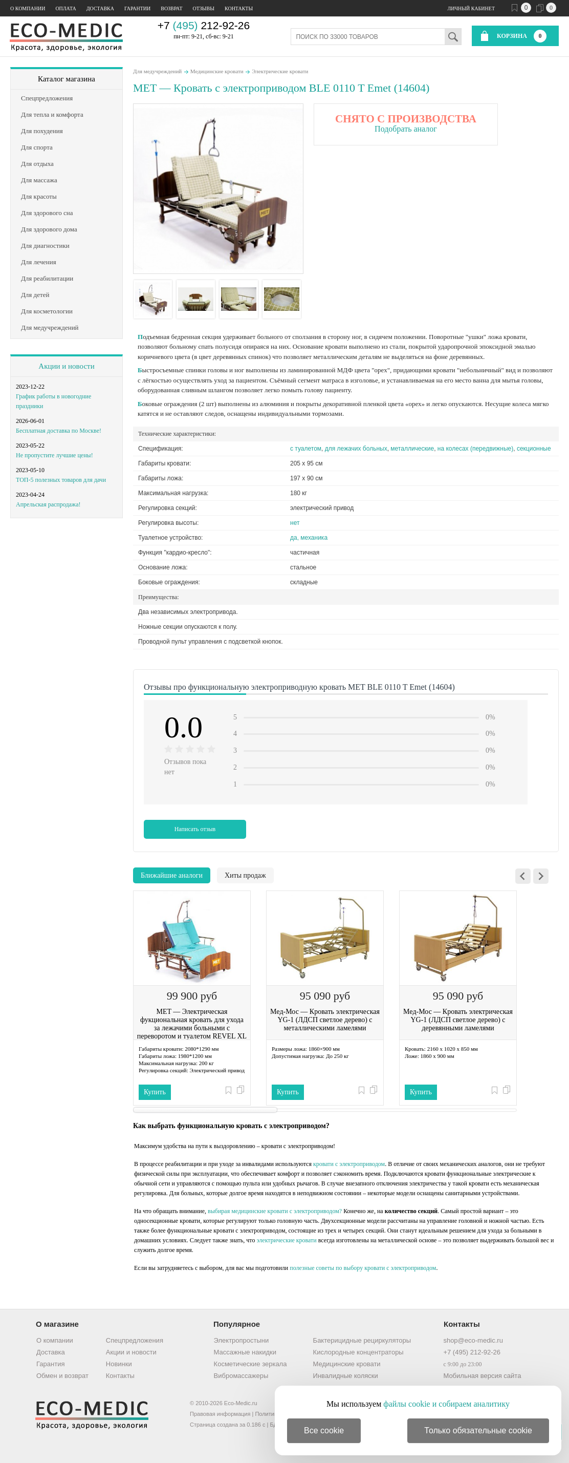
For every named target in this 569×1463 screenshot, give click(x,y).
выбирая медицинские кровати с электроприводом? (275, 1211)
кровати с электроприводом (349, 1164)
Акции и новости (66, 366)
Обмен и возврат (62, 1376)
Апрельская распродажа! (48, 504)
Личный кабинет (471, 8)
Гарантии (137, 8)
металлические (412, 448)
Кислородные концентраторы (358, 1352)
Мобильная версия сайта (482, 1376)
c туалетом (305, 448)
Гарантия (50, 1364)
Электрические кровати (280, 71)
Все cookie (324, 1430)
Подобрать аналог (406, 128)
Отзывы (203, 8)
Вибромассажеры (241, 1376)
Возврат (171, 8)
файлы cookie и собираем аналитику (446, 1404)
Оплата (65, 8)
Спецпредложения (134, 1340)
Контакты (239, 8)
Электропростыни (241, 1340)
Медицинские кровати (217, 71)
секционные (534, 448)
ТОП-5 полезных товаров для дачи (61, 479)
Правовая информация (220, 1414)
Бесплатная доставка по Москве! (58, 430)
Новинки (119, 1364)
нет (294, 522)
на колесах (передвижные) (475, 448)
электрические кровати (286, 1240)
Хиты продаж (245, 875)
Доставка (100, 8)
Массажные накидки (245, 1352)
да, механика (308, 537)
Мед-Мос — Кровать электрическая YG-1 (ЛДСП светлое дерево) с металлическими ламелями (325, 1020)
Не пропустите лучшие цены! (54, 455)
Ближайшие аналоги (172, 875)
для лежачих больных (356, 448)
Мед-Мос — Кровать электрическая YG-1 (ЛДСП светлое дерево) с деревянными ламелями (458, 1020)
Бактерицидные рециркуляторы (362, 1340)
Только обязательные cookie (478, 1430)
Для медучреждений (157, 71)
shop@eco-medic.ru (473, 1340)
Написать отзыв (195, 829)
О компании (27, 8)
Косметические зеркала (250, 1364)
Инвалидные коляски (345, 1376)
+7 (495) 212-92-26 (471, 1352)
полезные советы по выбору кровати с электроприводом (363, 1267)
